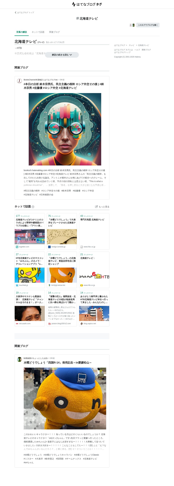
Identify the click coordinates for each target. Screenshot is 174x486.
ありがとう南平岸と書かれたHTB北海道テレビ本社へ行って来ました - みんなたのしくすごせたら (94, 299)
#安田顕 (59, 458)
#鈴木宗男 (66, 190)
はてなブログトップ (122, 52)
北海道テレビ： (87, 258)
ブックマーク (23, 216)
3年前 (62, 80)
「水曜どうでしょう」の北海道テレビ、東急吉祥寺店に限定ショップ (62, 261)
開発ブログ (146, 50)
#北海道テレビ (31, 194)
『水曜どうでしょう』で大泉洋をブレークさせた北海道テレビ (62, 222)
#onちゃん (29, 462)
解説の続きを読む (62, 55)
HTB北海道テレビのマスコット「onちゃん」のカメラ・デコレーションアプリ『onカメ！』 (30, 261)
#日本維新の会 (46, 194)
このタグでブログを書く (148, 25)
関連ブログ (54, 32)
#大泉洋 (39, 458)
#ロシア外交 (88, 190)
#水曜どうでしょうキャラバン (58, 455)
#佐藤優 (76, 190)
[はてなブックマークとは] (33, 206)
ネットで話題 (38, 32)
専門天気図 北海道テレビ (92, 219)
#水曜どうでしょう (33, 455)
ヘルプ (137, 50)
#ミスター (28, 458)
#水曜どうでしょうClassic (86, 455)
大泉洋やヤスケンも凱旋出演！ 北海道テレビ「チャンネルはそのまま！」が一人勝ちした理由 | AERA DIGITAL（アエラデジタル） (29, 299)
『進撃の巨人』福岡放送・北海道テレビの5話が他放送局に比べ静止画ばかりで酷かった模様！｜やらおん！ (62, 299)
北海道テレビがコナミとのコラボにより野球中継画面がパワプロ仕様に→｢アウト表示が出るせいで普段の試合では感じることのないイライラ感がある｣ (29, 222)
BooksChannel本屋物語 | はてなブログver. (41, 80)
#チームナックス (73, 458)
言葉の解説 (21, 32)
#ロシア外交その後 (51, 190)
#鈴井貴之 (49, 458)
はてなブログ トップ (24, 12)
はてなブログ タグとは (123, 50)
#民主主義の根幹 (32, 190)
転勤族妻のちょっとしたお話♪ (36, 358)
